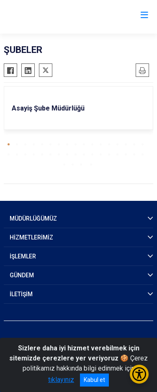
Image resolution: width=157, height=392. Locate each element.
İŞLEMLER (23, 256)
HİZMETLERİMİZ (31, 237)
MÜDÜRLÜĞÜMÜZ (33, 218)
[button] (9, 144)
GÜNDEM (22, 275)
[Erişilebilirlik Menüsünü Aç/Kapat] (139, 374)
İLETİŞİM (21, 294)
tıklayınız (61, 380)
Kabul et (94, 379)
